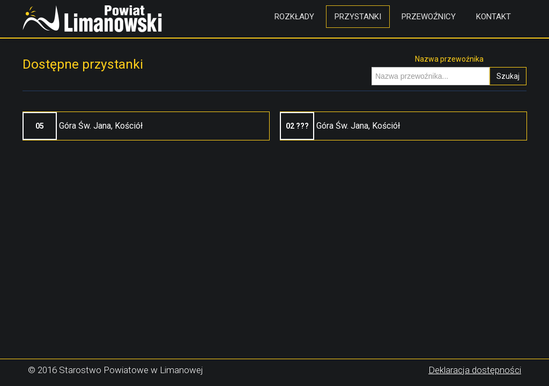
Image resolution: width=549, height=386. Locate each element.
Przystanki (358, 16)
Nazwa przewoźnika (449, 59)
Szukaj (508, 76)
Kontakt (493, 16)
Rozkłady (294, 16)
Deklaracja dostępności (474, 370)
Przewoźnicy (429, 16)
